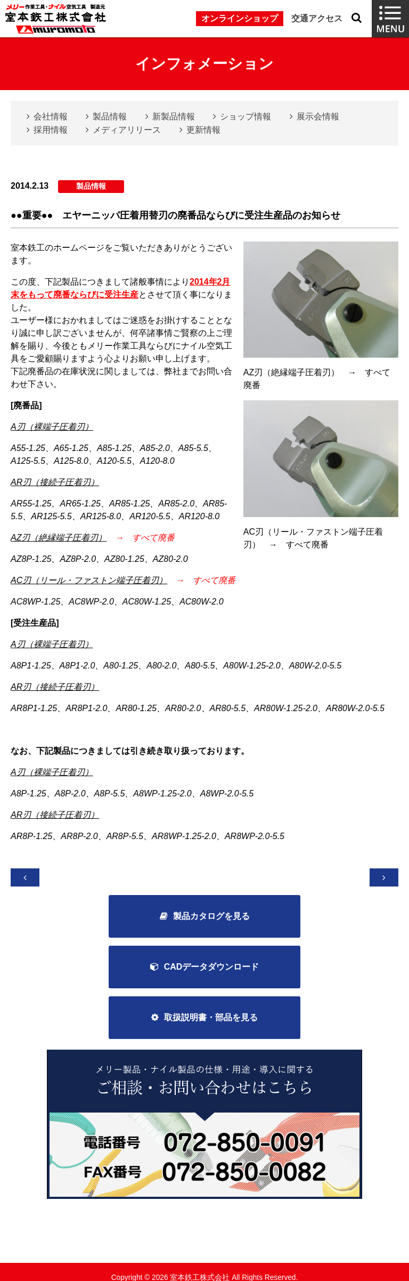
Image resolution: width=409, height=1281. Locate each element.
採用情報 (51, 129)
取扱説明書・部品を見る (211, 1019)
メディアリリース (127, 129)
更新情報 (203, 129)
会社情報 (51, 116)
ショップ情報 (245, 116)
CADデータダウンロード (211, 967)
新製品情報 (173, 116)
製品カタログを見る (211, 916)
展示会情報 (318, 116)
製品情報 (110, 116)
